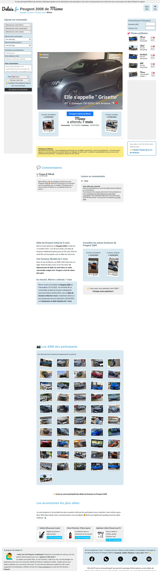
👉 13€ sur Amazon (54, 537)
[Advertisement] (18, 124)
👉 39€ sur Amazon (113, 540)
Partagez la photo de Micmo (80, 114)
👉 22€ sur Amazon (82, 537)
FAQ (146, 9)
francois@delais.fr (45, 567)
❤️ (115, 103)
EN (155, 9)
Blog (146, 6)
